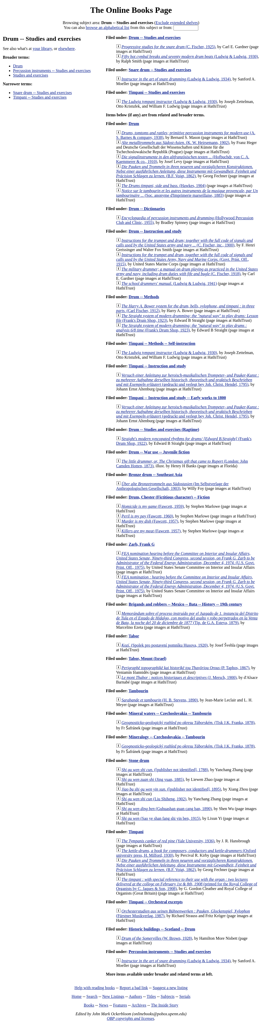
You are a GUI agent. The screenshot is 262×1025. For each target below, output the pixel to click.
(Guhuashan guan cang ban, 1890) (167, 808)
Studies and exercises (30, 75)
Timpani (135, 832)
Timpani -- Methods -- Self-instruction (161, 343)
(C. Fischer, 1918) (187, 271)
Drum (18, 66)
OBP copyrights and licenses (130, 1018)
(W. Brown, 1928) (157, 938)
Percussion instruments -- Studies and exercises (52, 70)
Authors (135, 996)
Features (120, 1005)
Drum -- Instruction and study (155, 231)
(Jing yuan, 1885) (153, 779)
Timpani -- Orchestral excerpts (155, 902)
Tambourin (138, 691)
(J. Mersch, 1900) (179, 677)
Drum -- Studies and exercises (155, 37)
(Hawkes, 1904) (164, 185)
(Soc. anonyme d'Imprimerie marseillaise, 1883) (187, 193)
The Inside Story (164, 1005)
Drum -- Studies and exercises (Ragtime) (164, 429)
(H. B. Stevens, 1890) (160, 700)
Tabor (133, 636)
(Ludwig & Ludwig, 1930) (190, 56)
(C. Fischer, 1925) (168, 47)
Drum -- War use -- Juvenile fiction (159, 452)
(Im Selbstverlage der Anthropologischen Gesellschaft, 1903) (172, 486)
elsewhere (66, 48)
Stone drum (139, 760)
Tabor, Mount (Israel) (147, 658)
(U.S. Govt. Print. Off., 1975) (185, 560)
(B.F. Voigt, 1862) (186, 171)
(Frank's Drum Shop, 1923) (181, 327)
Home (77, 996)
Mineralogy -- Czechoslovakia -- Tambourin (167, 737)
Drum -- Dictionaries (147, 208)
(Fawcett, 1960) (147, 516)
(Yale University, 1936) (168, 841)
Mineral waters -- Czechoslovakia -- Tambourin (170, 713)
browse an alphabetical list (107, 27)
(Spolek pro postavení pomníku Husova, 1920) (165, 645)
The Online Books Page (131, 10)
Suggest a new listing (170, 988)
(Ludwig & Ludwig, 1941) (169, 283)
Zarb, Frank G (142, 544)
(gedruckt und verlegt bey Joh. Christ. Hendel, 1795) (187, 380)
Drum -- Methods (144, 297)
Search (92, 996)
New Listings (113, 996)
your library (42, 48)
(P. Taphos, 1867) (185, 668)
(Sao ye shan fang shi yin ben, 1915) (161, 818)
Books (89, 1005)
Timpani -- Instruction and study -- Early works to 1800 (177, 398)
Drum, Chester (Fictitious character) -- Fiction (169, 497)
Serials (185, 996)
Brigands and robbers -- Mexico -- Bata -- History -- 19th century (185, 604)
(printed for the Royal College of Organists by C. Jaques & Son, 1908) (186, 884)
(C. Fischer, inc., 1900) (184, 242)
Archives (139, 1005)
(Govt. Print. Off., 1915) (184, 259)
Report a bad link (133, 988)
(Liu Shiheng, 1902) (154, 799)
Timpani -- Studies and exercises (40, 97)
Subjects (167, 996)
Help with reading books (94, 988)
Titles (151, 996)
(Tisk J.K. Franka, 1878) (188, 722)
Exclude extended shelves (177, 22)
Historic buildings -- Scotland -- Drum (162, 929)
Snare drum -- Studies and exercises (42, 92)
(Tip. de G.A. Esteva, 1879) (187, 618)
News (103, 1005)
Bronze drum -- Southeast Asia (155, 474)
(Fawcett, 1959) (153, 506)
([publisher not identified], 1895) (171, 789)
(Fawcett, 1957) (150, 521)
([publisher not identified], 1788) (165, 770)
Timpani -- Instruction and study (157, 366)
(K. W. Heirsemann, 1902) (175, 142)
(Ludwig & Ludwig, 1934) (176, 79)
